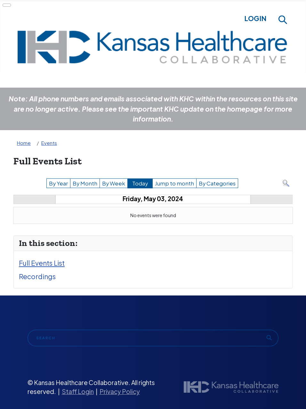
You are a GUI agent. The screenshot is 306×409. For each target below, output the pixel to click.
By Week (113, 183)
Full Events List (42, 263)
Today (140, 183)
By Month (85, 183)
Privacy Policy (120, 391)
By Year (58, 183)
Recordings (37, 276)
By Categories (217, 183)
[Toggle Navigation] (7, 5)
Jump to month (174, 183)
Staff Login (78, 391)
